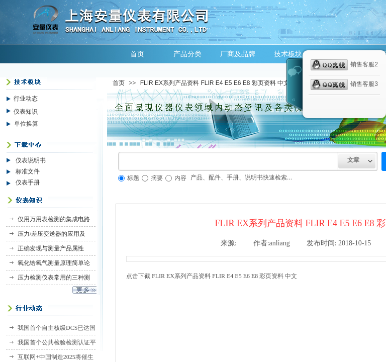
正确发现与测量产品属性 (51, 248)
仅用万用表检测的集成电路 (54, 219)
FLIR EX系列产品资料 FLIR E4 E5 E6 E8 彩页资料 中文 (215, 82)
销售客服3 (344, 84)
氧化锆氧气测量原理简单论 (54, 262)
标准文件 (28, 171)
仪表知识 (26, 111)
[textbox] (228, 161)
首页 (137, 54)
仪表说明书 (31, 160)
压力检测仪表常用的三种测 (54, 277)
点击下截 (211, 276)
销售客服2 (344, 64)
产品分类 (187, 54)
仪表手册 (28, 182)
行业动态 (26, 98)
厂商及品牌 (237, 54)
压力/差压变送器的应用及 (51, 233)
